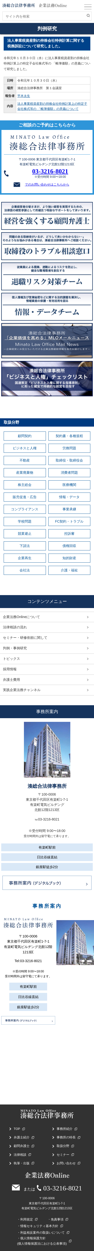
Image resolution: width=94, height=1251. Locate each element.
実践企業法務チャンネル (22, 690)
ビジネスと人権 (25, 448)
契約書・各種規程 (69, 436)
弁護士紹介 (22, 1137)
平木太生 (23, 96)
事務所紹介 (65, 1129)
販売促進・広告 (25, 497)
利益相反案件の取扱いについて (42, 1232)
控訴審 (69, 534)
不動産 (25, 460)
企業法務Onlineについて (21, 617)
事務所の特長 (66, 1137)
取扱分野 (63, 1146)
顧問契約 (24, 436)
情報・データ (69, 497)
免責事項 (57, 1219)
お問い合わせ (66, 1163)
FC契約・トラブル (69, 521)
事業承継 (69, 509)
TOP (17, 1129)
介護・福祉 (69, 570)
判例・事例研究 (15, 648)
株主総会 (24, 485)
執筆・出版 (22, 1163)
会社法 (25, 570)
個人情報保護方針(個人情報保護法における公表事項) (42, 1240)
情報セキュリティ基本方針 (39, 1226)
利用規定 (26, 1219)
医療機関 (69, 485)
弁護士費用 (11, 680)
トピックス (11, 659)
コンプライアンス (24, 509)
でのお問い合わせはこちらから (40, 184)
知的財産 (69, 558)
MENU (88, 7)
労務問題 (69, 448)
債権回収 (69, 546)
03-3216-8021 (50, 171)
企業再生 (24, 558)
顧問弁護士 (22, 1146)
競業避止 (24, 534)
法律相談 (20, 1154)
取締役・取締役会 (69, 460)
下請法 (25, 546)
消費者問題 (69, 472)
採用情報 (10, 669)
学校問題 (24, 521)
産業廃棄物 (24, 472)
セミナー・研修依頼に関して (25, 638)
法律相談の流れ (15, 627)
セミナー (63, 1154)
